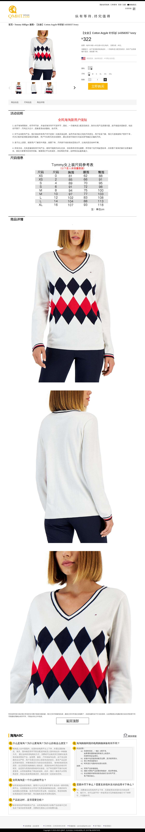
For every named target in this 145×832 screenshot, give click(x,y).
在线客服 (128, 8)
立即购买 (97, 86)
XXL (110, 74)
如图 (90, 68)
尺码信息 (28, 102)
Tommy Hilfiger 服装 (24, 24)
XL (101, 74)
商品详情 (40, 102)
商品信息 (15, 102)
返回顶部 (72, 721)
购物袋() (131, 5)
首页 (10, 24)
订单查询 (113, 5)
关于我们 (98, 826)
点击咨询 (36, 826)
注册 (124, 5)
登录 (119, 5)
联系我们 (108, 826)
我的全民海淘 (104, 5)
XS (105, 74)
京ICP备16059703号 (93, 830)
